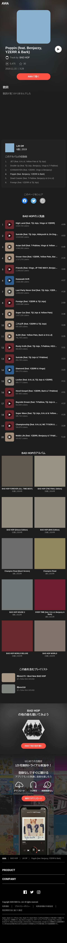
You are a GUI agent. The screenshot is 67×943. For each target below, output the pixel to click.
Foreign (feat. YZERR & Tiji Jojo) (24, 182)
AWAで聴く (33, 76)
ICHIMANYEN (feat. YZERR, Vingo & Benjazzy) (31, 170)
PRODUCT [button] (8, 870)
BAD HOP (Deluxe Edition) (17, 530)
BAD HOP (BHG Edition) (49, 530)
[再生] (58, 49)
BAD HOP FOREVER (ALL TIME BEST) (17, 489)
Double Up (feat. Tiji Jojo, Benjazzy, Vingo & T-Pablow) (34, 166)
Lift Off (20, 146)
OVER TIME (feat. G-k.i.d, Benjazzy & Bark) (49, 613)
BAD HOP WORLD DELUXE (17, 653)
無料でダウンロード (33, 798)
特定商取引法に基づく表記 (12, 910)
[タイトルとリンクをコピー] (42, 201)
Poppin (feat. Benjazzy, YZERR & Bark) (46, 858)
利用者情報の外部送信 (44, 906)
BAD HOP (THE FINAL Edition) (50, 489)
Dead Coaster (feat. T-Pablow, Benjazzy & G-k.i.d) (32, 178)
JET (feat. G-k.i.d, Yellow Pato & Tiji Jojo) (28, 161)
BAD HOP (25, 57)
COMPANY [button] (9, 879)
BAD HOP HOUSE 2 (17, 612)
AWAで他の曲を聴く (33, 746)
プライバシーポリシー (22, 906)
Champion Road (49, 571)
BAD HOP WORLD (50, 653)
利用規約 (5, 906)
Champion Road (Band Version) (17, 571)
